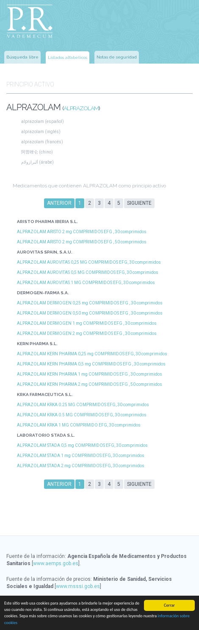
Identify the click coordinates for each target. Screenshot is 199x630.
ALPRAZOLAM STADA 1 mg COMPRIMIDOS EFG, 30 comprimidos (80, 455)
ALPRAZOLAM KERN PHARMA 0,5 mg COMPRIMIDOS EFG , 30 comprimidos (91, 364)
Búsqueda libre (22, 57)
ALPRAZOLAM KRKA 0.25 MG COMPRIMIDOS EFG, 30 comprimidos (83, 404)
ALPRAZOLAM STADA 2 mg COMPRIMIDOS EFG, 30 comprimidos (80, 465)
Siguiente (139, 203)
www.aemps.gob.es (55, 563)
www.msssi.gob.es (78, 586)
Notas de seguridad (117, 57)
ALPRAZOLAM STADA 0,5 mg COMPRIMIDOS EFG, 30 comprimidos (82, 445)
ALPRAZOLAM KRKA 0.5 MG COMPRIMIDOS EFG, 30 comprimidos (81, 415)
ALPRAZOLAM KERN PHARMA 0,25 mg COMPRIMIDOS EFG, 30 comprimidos (92, 353)
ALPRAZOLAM (81, 108)
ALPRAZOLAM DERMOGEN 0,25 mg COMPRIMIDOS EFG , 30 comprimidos (90, 303)
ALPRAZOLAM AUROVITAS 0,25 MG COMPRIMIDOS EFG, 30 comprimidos (89, 262)
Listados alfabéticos (67, 57)
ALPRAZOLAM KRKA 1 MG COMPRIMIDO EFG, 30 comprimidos (79, 425)
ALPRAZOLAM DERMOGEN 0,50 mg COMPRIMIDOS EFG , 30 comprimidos (90, 313)
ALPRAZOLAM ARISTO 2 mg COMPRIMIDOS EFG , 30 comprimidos (81, 231)
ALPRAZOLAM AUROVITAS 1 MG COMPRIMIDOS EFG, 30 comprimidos (86, 282)
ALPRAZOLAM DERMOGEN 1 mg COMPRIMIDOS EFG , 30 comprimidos (87, 323)
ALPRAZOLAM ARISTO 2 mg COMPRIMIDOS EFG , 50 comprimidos (81, 242)
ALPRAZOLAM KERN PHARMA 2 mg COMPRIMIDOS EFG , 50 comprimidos (89, 384)
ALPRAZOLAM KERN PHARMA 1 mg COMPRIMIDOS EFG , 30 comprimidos (89, 374)
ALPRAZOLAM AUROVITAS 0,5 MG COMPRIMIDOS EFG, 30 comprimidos (87, 272)
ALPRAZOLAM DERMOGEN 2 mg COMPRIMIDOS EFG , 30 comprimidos (87, 333)
